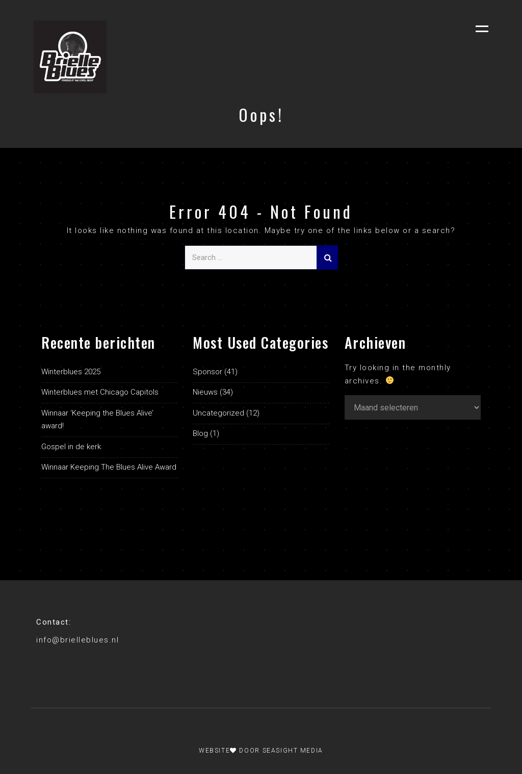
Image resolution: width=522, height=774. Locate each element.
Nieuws (205, 392)
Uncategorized (218, 413)
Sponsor (207, 371)
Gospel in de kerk (71, 446)
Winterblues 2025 (70, 371)
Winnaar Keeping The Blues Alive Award (108, 467)
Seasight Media (293, 750)
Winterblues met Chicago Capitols (100, 392)
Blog (200, 433)
